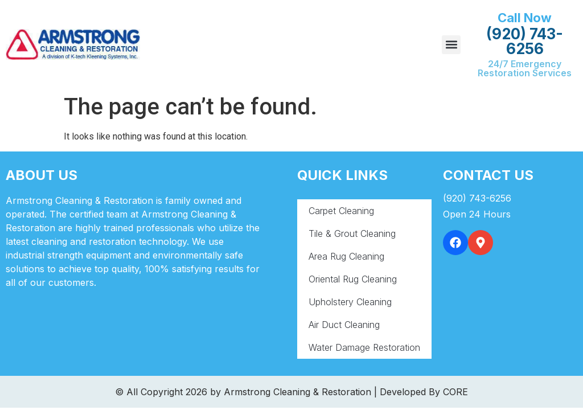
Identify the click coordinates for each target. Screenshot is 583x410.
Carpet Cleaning (341, 210)
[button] (451, 44)
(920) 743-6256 (524, 41)
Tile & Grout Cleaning (352, 233)
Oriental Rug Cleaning (353, 279)
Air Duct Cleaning (344, 324)
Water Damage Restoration (364, 347)
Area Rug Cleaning (346, 256)
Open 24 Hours (477, 214)
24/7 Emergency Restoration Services (525, 68)
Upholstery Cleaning (350, 302)
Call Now (525, 17)
